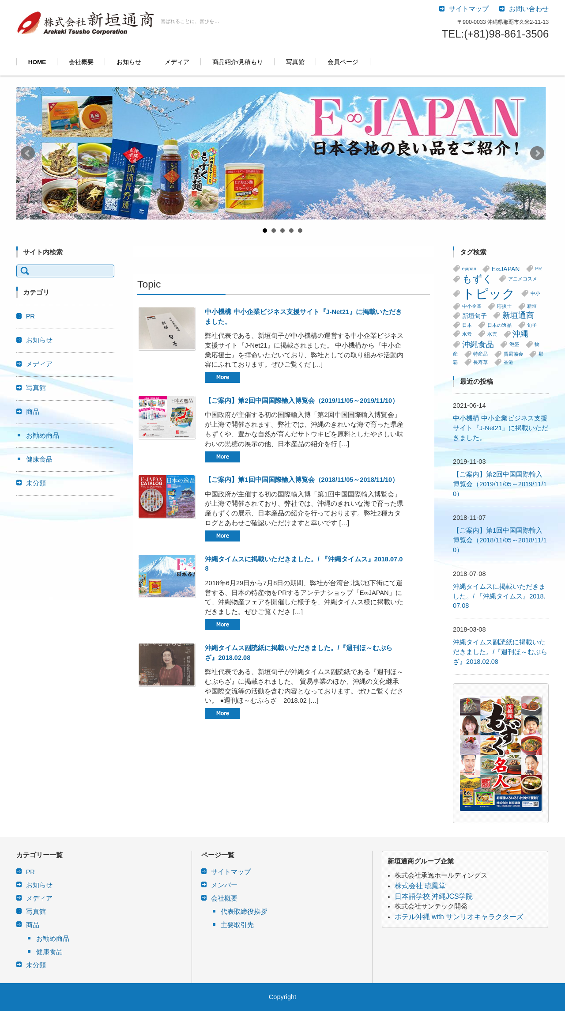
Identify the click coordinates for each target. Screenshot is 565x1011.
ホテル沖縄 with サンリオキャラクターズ (459, 916)
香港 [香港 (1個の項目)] (508, 362)
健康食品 (39, 459)
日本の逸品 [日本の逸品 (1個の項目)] (499, 325)
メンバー (224, 885)
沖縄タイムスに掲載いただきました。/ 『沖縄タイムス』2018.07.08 (499, 596)
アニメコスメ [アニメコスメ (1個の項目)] (522, 278)
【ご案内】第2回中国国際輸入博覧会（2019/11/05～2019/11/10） (302, 400)
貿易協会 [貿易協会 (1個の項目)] (513, 354)
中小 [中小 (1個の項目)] (535, 293)
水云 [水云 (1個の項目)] (467, 334)
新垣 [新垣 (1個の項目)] (532, 306)
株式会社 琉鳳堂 (420, 886)
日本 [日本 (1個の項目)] (467, 325)
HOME (37, 62)
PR (30, 316)
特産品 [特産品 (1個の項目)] (480, 354)
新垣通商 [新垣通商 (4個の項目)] (518, 315)
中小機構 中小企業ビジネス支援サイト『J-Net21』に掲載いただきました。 (500, 428)
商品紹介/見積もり (238, 62)
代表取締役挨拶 (244, 911)
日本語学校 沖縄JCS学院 (434, 896)
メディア (177, 62)
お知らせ (129, 62)
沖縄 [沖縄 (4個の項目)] (520, 334)
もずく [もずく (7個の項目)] (477, 278)
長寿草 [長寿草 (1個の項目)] (480, 362)
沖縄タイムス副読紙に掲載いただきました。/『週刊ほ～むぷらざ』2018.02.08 (500, 652)
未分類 (36, 483)
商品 (32, 411)
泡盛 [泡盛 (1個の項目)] (514, 344)
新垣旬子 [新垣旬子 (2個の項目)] (474, 315)
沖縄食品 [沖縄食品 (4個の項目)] (478, 344)
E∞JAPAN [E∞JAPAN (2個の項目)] (506, 269)
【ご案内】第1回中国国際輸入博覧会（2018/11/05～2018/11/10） (302, 479)
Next (537, 153)
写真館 (295, 62)
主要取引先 (237, 924)
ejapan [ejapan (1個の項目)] (469, 268)
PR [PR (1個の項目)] (538, 268)
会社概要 (81, 62)
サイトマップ (231, 871)
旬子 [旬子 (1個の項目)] (532, 325)
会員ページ (343, 62)
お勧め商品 (42, 435)
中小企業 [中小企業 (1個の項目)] (472, 306)
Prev (28, 153)
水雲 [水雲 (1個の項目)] (492, 334)
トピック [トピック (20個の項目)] (488, 293)
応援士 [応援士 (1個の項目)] (504, 306)
